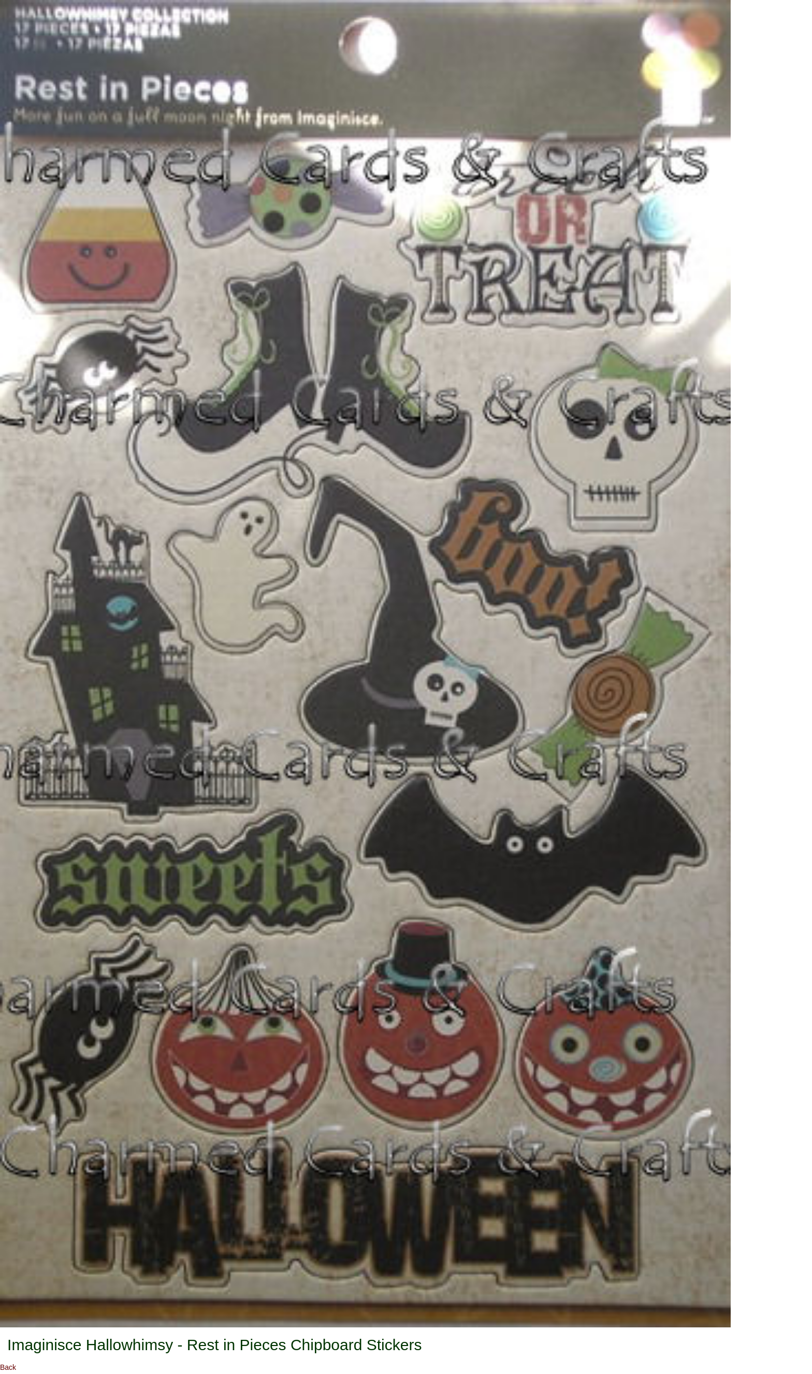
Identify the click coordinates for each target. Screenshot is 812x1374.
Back (8, 1367)
